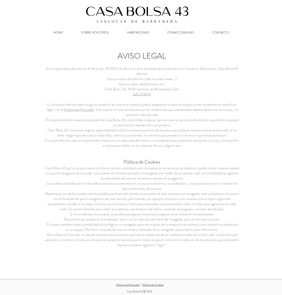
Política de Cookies (153, 285)
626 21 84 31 (142, 94)
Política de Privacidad (79, 109)
